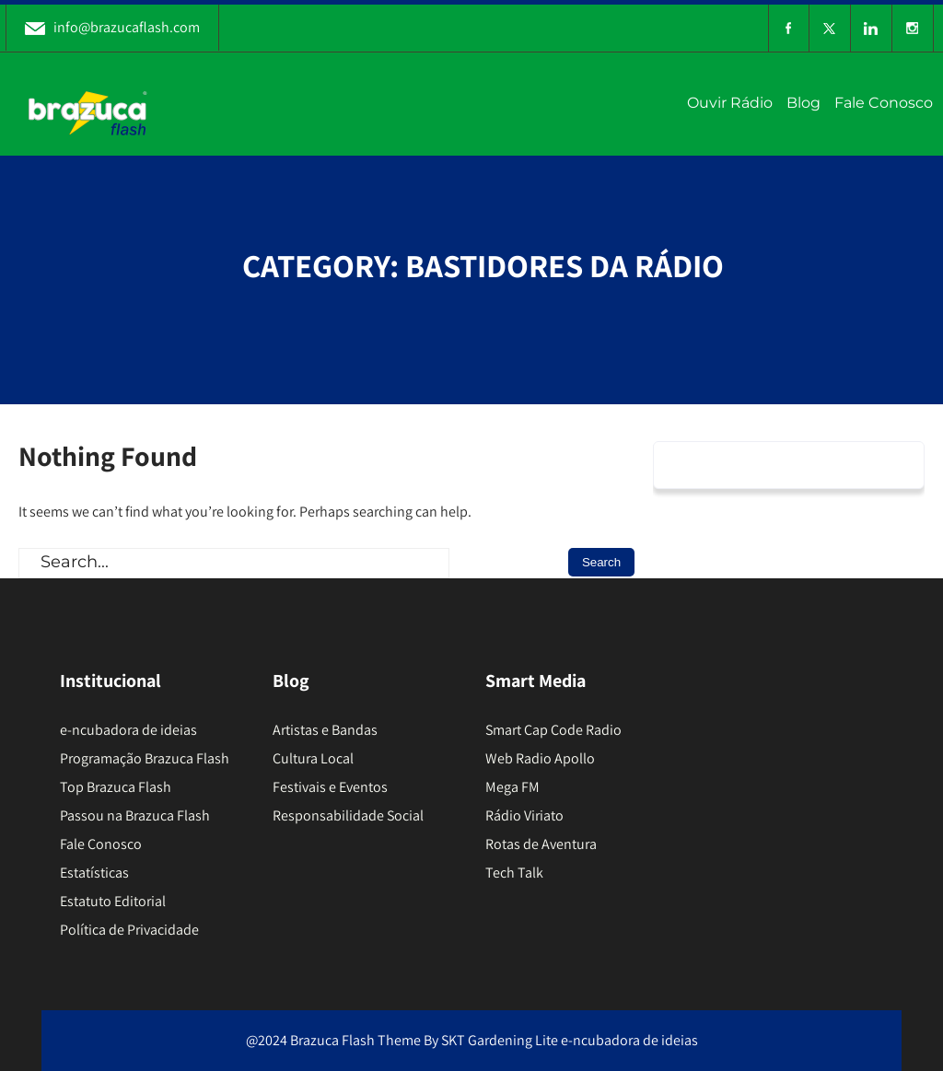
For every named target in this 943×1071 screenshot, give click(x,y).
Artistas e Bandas (325, 729)
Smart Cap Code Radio (553, 729)
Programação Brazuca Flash (144, 758)
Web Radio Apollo (540, 758)
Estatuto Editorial (113, 901)
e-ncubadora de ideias (128, 729)
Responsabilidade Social (348, 815)
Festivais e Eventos (330, 787)
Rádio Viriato (524, 815)
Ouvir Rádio (730, 102)
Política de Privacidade (129, 929)
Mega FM (512, 787)
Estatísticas (94, 872)
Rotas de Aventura (541, 844)
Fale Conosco (883, 102)
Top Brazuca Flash (115, 787)
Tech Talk (514, 872)
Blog (803, 102)
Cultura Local (313, 758)
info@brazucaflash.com (112, 27)
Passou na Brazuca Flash (135, 815)
